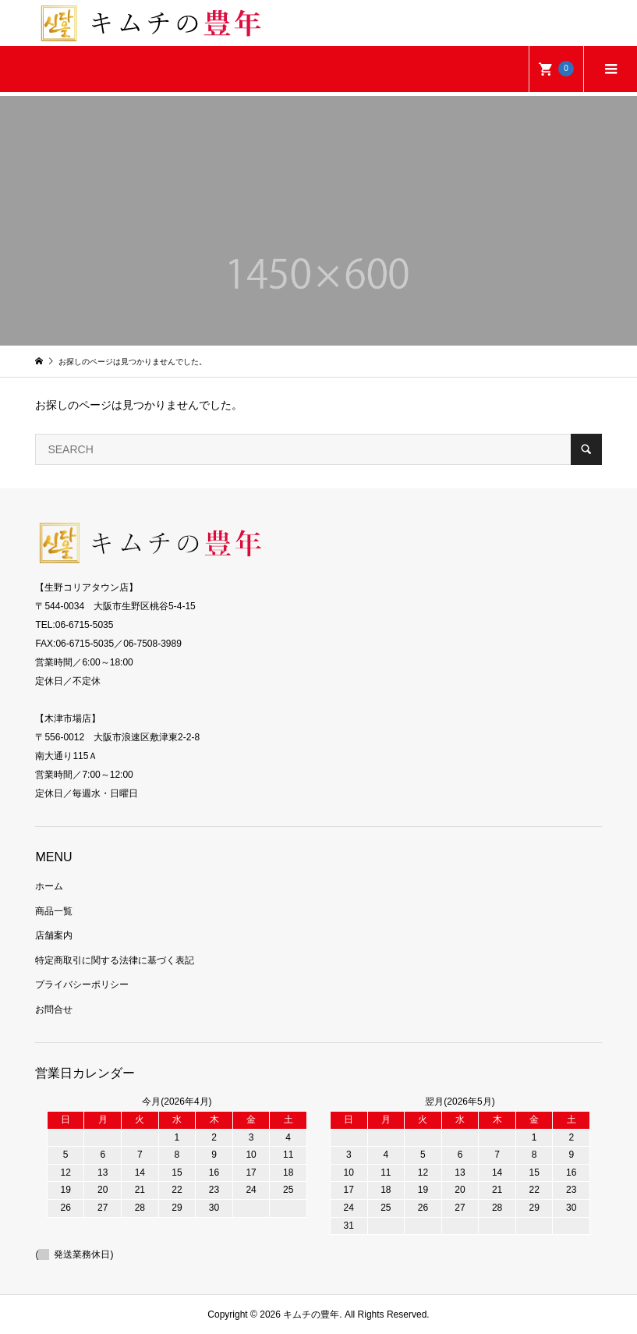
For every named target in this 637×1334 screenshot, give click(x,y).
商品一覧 (54, 911)
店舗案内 (54, 935)
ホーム (49, 886)
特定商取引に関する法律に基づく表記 (114, 960)
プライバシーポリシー (82, 984)
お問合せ (54, 1009)
